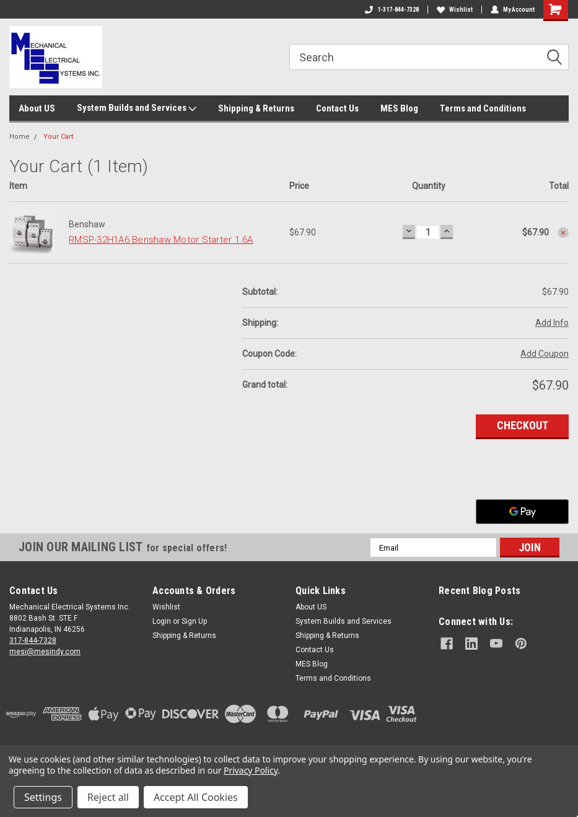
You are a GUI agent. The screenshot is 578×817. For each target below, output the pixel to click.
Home (19, 137)
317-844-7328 (32, 640)
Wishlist (455, 10)
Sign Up (194, 621)
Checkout (522, 425)
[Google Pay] (522, 511)
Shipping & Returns (256, 108)
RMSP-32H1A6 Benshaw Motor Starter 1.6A (161, 239)
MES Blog (399, 108)
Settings (43, 797)
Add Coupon (544, 354)
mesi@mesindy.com (45, 651)
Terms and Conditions (483, 108)
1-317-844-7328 (392, 10)
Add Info (552, 323)
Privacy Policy (251, 770)
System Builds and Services (136, 108)
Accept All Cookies (196, 797)
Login (161, 621)
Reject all (108, 797)
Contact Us (337, 108)
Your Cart (58, 137)
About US (37, 108)
